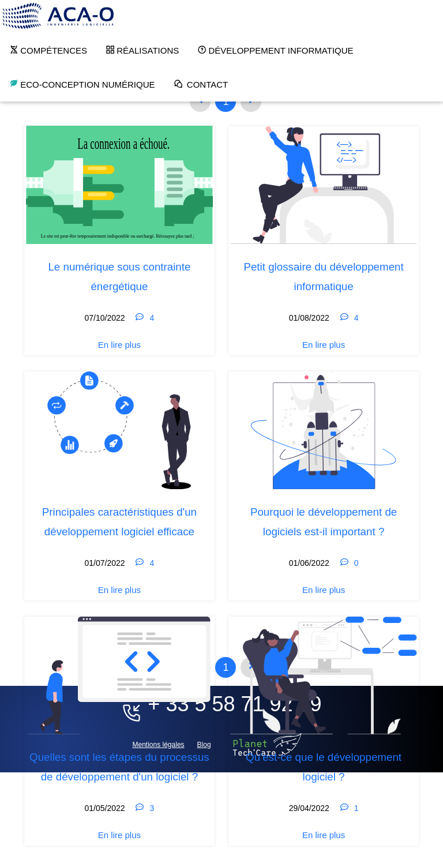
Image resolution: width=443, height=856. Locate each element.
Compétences (48, 50)
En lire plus (119, 345)
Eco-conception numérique (82, 84)
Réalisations (142, 50)
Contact (201, 84)
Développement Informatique (275, 50)
